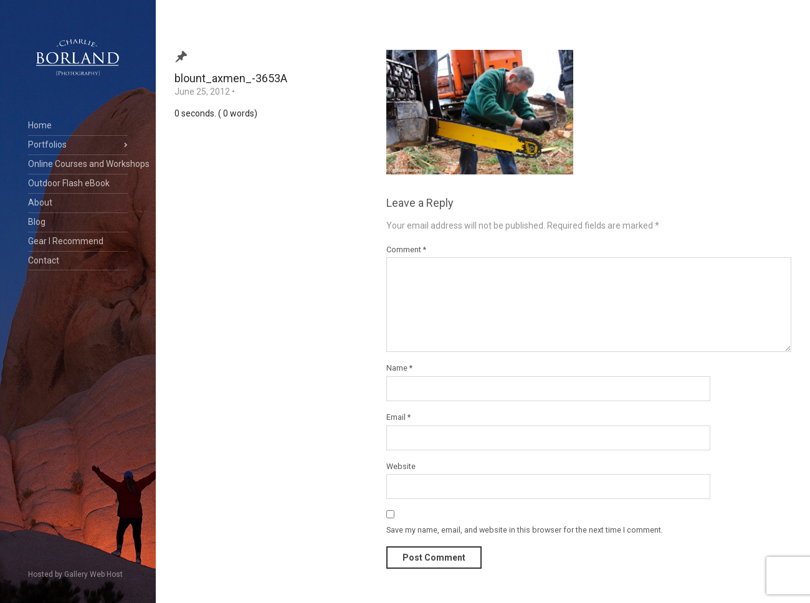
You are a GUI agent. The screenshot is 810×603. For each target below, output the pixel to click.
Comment (406, 249)
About (40, 202)
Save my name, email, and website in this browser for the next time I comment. (524, 529)
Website (401, 466)
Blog (36, 222)
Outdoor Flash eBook (69, 183)
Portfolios (47, 145)
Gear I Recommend (65, 241)
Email (398, 417)
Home (40, 125)
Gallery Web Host (93, 574)
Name (399, 368)
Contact (43, 260)
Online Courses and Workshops (78, 164)
